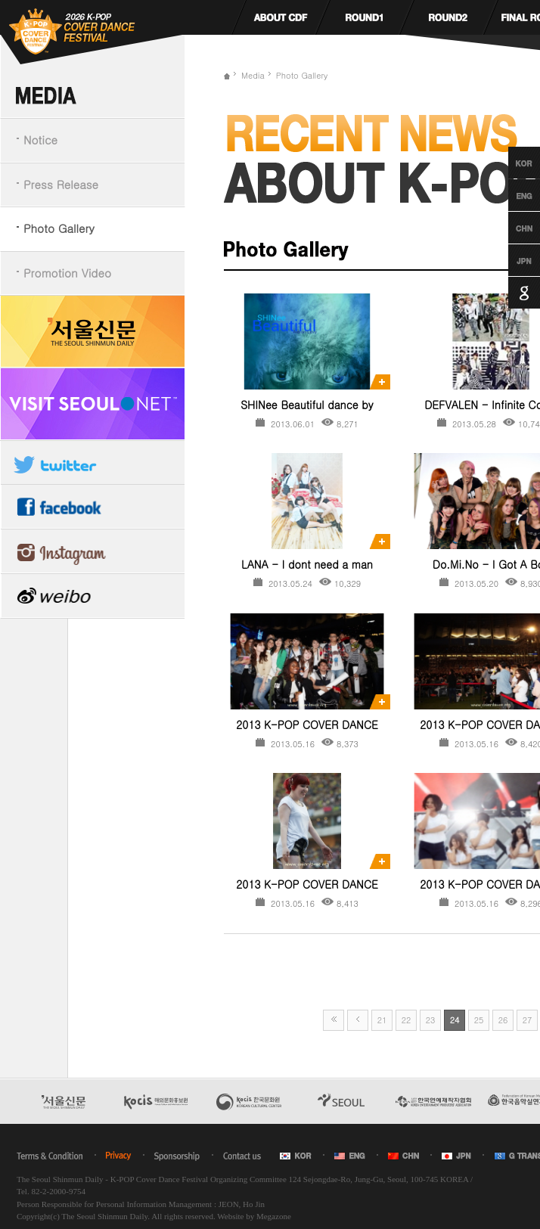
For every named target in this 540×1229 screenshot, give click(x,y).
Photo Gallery (59, 228)
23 (431, 1020)
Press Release (60, 184)
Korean (510, 162)
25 (479, 1020)
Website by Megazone (253, 1216)
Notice (40, 139)
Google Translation (510, 293)
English (510, 195)
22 (406, 1020)
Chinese (510, 228)
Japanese (510, 260)
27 (527, 1020)
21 (382, 1020)
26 (503, 1020)
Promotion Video (67, 273)
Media (253, 75)
